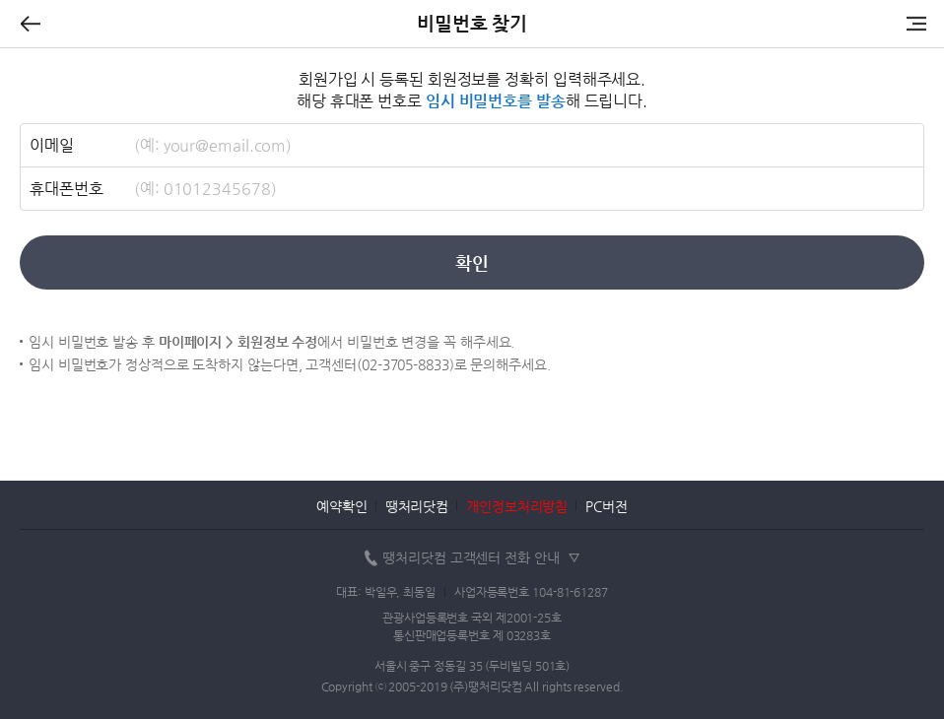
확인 (472, 262)
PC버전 (606, 506)
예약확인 (342, 506)
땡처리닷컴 (417, 506)
